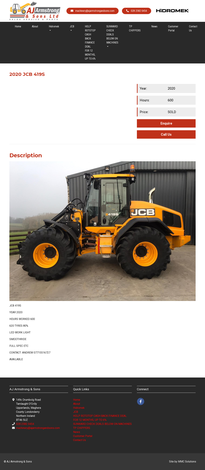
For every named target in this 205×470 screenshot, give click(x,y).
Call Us (166, 134)
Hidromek (79, 407)
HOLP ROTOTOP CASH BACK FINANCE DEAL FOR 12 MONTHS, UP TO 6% (90, 42)
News (154, 26)
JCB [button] (72, 26)
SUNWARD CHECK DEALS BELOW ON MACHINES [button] (112, 34)
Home (18, 26)
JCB (75, 411)
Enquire (166, 123)
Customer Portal (173, 28)
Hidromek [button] (54, 26)
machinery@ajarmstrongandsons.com (38, 428)
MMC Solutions (187, 461)
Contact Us (193, 28)
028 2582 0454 (25, 424)
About (35, 26)
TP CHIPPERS (135, 28)
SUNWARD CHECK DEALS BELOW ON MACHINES (102, 424)
